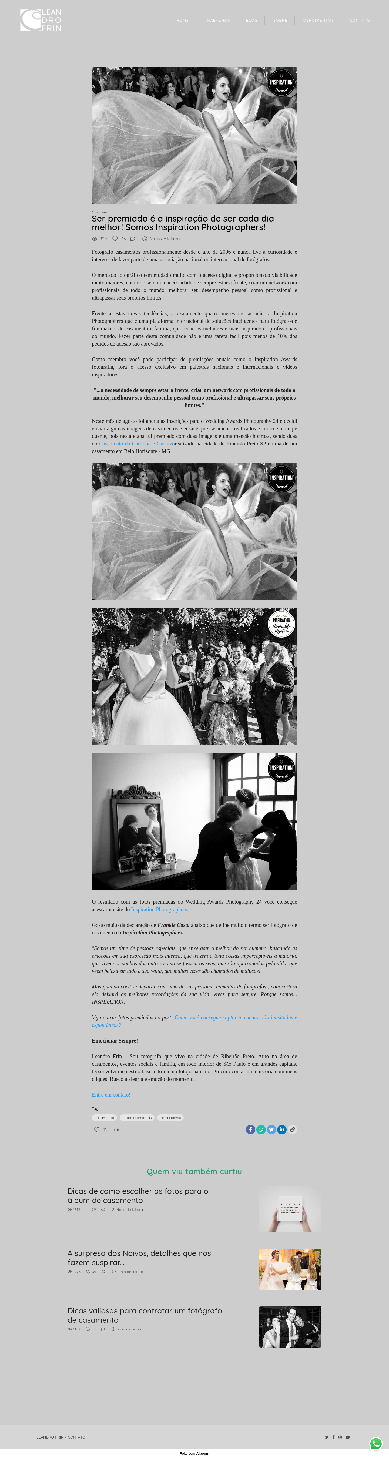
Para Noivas (170, 1117)
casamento (104, 1117)
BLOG (251, 20)
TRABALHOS (217, 20)
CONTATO (360, 20)
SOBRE (280, 20)
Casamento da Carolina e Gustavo (137, 444)
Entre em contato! (111, 1095)
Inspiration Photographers (159, 909)
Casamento (102, 212)
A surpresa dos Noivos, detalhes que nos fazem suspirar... (139, 1258)
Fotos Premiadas (137, 1117)
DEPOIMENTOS (318, 20)
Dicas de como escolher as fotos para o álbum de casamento (138, 1195)
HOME (182, 20)
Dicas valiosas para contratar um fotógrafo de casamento (145, 1315)
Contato (76, 1437)
